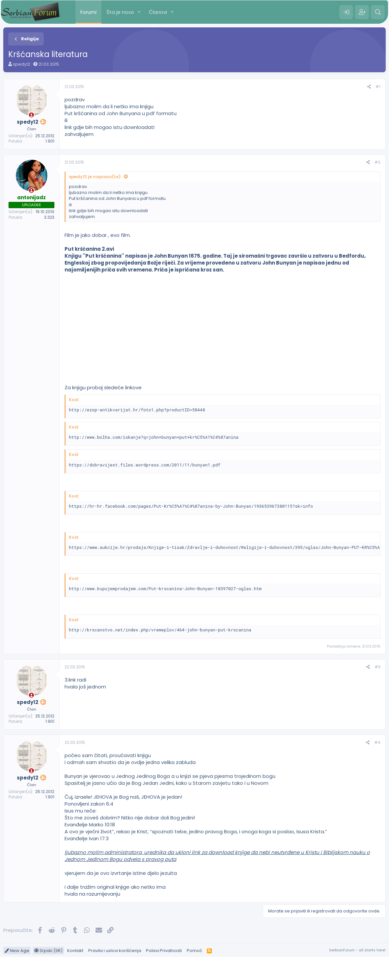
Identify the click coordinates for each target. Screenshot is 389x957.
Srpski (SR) (48, 950)
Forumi (88, 12)
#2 (377, 162)
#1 (377, 86)
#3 (377, 667)
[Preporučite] (369, 87)
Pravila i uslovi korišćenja (114, 950)
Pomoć (194, 950)
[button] (139, 12)
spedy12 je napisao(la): (95, 177)
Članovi (158, 12)
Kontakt (75, 950)
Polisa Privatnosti (164, 950)
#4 (377, 742)
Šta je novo (120, 12)
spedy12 (21, 64)
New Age (17, 950)
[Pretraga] (378, 12)
